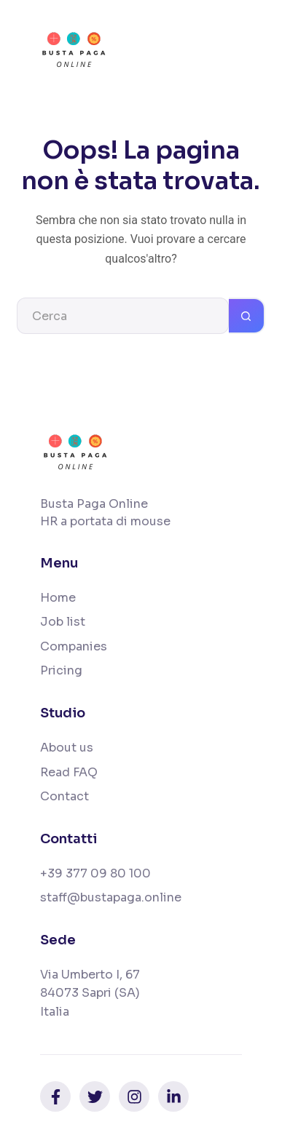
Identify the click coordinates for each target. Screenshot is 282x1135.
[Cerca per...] (123, 316)
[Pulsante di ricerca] (247, 316)
